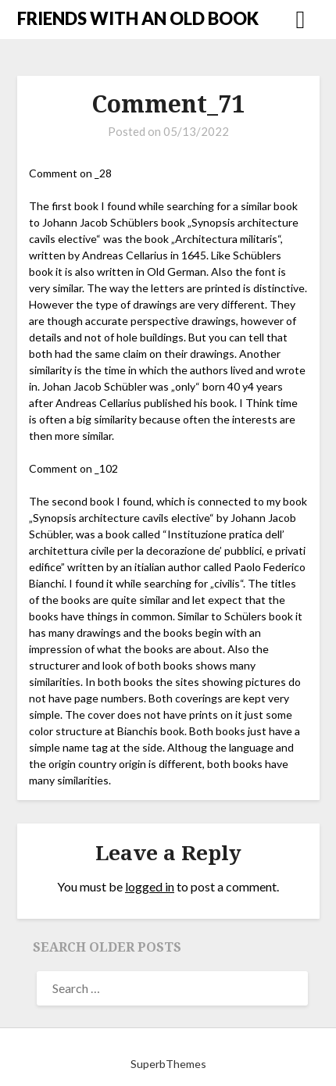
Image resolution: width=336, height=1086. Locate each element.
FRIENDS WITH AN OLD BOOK (138, 18)
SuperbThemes (168, 1063)
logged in (149, 886)
